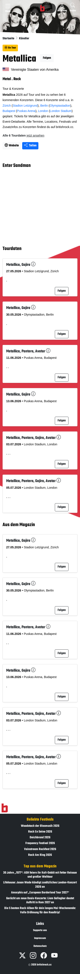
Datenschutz (40, 946)
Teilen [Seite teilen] (30, 145)
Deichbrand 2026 (40, 837)
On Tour (10, 48)
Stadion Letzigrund (25, 105)
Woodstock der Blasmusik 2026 (40, 826)
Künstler (24, 38)
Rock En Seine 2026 (40, 831)
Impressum (40, 938)
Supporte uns (40, 930)
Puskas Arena (26, 111)
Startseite (9, 38)
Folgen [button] (47, 58)
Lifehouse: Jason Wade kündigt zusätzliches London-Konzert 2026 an (40, 884)
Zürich (7, 105)
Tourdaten (12, 249)
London (43, 111)
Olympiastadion (60, 105)
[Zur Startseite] (4, 808)
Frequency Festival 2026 (40, 843)
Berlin (44, 105)
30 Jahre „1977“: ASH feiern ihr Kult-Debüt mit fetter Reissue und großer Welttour (40, 874)
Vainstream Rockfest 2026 (40, 849)
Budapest (9, 111)
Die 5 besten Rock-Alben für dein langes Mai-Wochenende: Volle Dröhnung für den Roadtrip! (40, 910)
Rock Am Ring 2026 (40, 855)
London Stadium (61, 111)
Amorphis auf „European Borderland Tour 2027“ (40, 892)
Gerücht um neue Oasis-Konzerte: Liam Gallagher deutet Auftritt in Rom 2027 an (40, 900)
